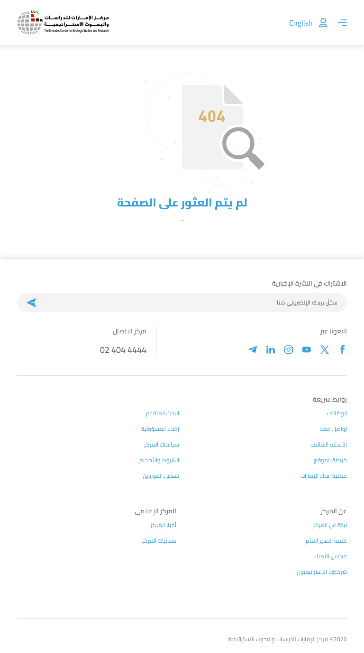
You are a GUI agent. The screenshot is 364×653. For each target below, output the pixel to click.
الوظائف (337, 413)
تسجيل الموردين (161, 476)
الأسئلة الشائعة (328, 444)
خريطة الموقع (330, 460)
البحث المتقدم (162, 413)
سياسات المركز (161, 444)
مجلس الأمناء (330, 556)
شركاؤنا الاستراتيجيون (322, 572)
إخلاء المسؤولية (160, 429)
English (301, 22)
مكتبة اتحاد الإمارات (323, 476)
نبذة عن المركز (330, 525)
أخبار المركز (163, 525)
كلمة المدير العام (326, 541)
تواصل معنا (333, 429)
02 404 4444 (123, 349)
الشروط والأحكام (159, 460)
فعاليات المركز (159, 541)
